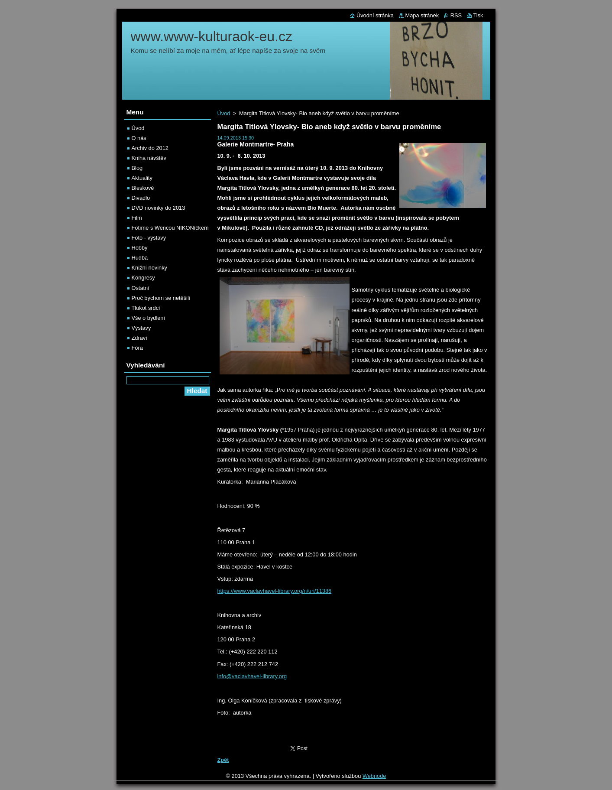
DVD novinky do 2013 (158, 208)
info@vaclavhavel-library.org (252, 676)
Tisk (478, 15)
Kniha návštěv (149, 158)
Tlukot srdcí (146, 308)
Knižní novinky (150, 267)
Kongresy (143, 277)
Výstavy (141, 328)
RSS (456, 15)
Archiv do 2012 (150, 148)
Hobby (140, 247)
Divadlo (141, 198)
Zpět (223, 760)
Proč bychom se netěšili (161, 298)
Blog (137, 168)
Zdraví (139, 338)
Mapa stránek (422, 15)
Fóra (137, 348)
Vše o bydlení (148, 318)
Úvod (223, 113)
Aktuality (142, 178)
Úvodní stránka (375, 15)
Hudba (140, 257)
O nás (139, 138)
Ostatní (140, 288)
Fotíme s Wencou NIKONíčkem (170, 227)
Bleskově (143, 188)
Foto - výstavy (149, 237)
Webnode (374, 776)
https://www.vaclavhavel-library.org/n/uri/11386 (274, 591)
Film (137, 218)
